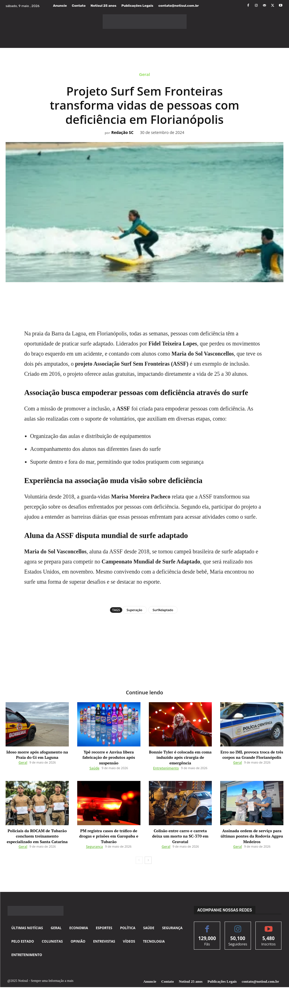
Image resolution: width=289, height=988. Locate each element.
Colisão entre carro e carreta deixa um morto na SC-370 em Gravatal (180, 824)
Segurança (94, 831)
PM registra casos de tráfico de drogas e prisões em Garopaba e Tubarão (109, 824)
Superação (134, 610)
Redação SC (122, 132)
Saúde (95, 760)
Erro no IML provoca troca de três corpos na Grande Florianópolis (252, 753)
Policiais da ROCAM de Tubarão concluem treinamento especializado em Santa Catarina (37, 826)
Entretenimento (166, 760)
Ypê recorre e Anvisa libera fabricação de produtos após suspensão (108, 753)
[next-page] (148, 849)
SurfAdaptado (163, 610)
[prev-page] (139, 849)
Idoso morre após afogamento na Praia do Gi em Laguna (37, 753)
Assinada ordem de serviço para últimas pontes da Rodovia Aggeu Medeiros (252, 826)
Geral (144, 75)
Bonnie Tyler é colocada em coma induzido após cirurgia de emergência (180, 753)
